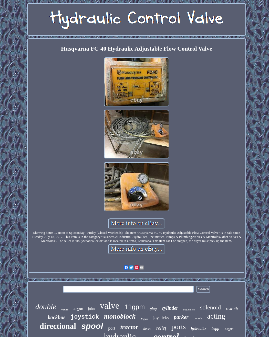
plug (153, 309)
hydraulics (198, 329)
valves (64, 309)
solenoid (210, 307)
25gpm (144, 319)
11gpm (135, 307)
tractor (129, 327)
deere (147, 329)
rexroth (232, 308)
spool (92, 326)
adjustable (189, 309)
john (91, 309)
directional (58, 326)
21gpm (78, 309)
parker (181, 317)
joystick (85, 317)
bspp (215, 328)
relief (161, 328)
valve (109, 306)
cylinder (170, 308)
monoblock (120, 316)
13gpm (228, 329)
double (45, 306)
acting (216, 316)
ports (178, 327)
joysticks (161, 317)
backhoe (57, 317)
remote (198, 318)
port (111, 328)
